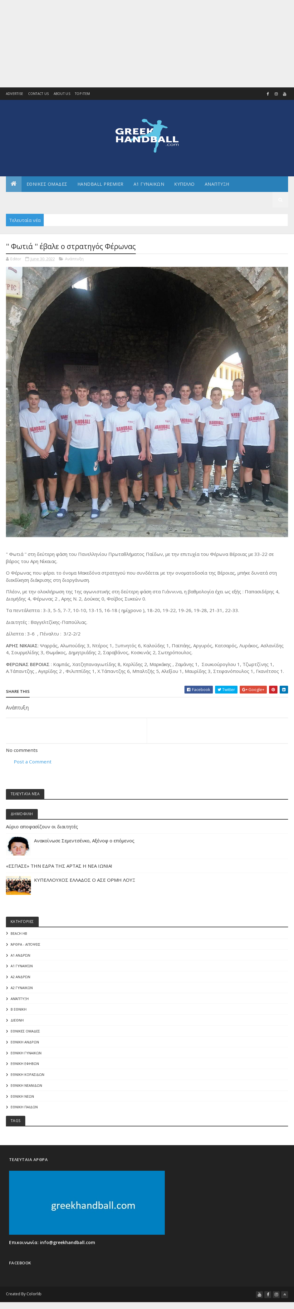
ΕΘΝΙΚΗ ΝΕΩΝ (22, 1099)
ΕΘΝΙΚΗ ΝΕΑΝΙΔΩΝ (26, 1088)
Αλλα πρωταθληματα (36, 200)
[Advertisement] (147, 43)
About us (62, 94)
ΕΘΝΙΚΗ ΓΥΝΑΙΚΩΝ (26, 1055)
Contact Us (38, 94)
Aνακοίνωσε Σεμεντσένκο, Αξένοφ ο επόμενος (84, 841)
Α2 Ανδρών (20, 978)
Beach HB (19, 934)
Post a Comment (32, 761)
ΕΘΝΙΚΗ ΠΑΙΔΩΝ (24, 1110)
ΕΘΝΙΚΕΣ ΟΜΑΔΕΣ (47, 184)
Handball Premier (100, 184)
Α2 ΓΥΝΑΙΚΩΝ (22, 989)
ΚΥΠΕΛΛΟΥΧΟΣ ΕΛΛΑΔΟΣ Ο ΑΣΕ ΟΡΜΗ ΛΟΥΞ (84, 880)
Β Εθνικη (19, 1011)
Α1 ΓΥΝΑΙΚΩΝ (149, 184)
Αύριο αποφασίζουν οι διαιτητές (42, 827)
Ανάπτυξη (74, 259)
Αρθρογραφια (88, 200)
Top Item (82, 94)
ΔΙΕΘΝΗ (17, 1022)
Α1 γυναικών (22, 967)
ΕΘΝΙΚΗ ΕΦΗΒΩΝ (25, 1066)
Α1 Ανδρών (20, 956)
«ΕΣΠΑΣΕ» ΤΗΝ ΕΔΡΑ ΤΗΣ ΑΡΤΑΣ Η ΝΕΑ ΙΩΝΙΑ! (59, 866)
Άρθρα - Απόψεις (25, 945)
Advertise (14, 94)
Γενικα (123, 200)
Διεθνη (150, 200)
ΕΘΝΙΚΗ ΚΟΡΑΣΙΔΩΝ (27, 1077)
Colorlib (34, 1297)
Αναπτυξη (217, 184)
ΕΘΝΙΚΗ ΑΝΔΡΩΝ (25, 1044)
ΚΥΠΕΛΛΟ (184, 184)
